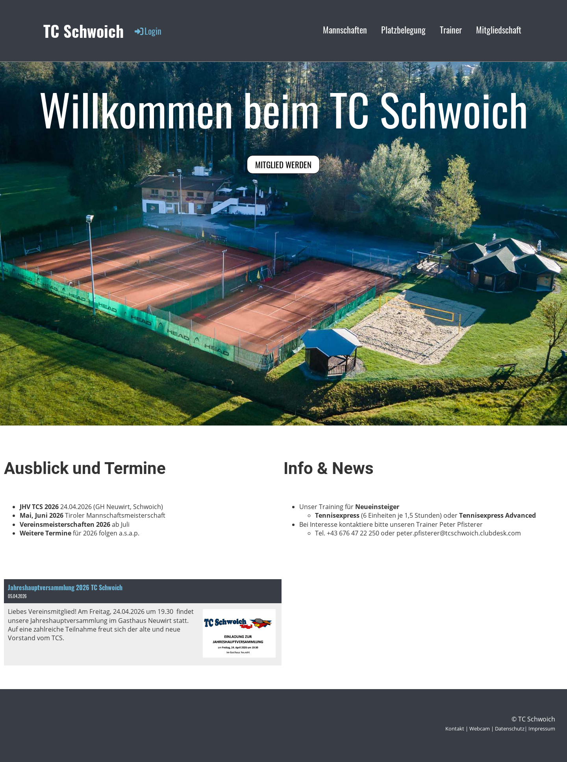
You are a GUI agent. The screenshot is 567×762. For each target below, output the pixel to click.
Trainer (451, 29)
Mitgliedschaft (498, 29)
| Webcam (477, 728)
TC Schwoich (83, 31)
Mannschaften (345, 29)
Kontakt (454, 728)
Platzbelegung (403, 29)
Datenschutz (509, 728)
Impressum (541, 728)
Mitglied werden (283, 164)
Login (147, 30)
